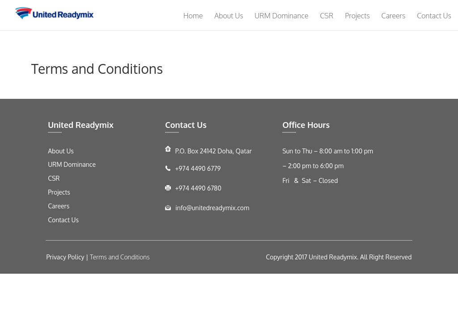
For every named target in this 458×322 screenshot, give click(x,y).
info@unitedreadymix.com (211, 208)
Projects (357, 15)
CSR (326, 15)
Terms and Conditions (120, 257)
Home (193, 15)
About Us (228, 15)
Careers (394, 15)
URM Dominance (281, 15)
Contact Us (434, 15)
